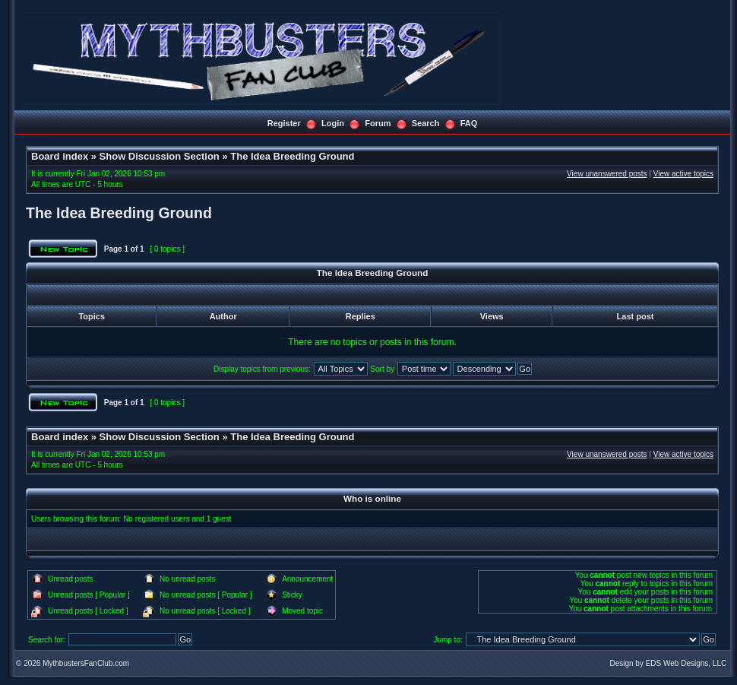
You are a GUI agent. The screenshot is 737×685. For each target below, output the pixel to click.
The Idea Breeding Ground (292, 156)
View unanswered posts (607, 174)
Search (426, 123)
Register (284, 123)
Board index (59, 156)
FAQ (469, 123)
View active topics (683, 174)
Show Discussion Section (160, 156)
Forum (378, 123)
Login (332, 123)
